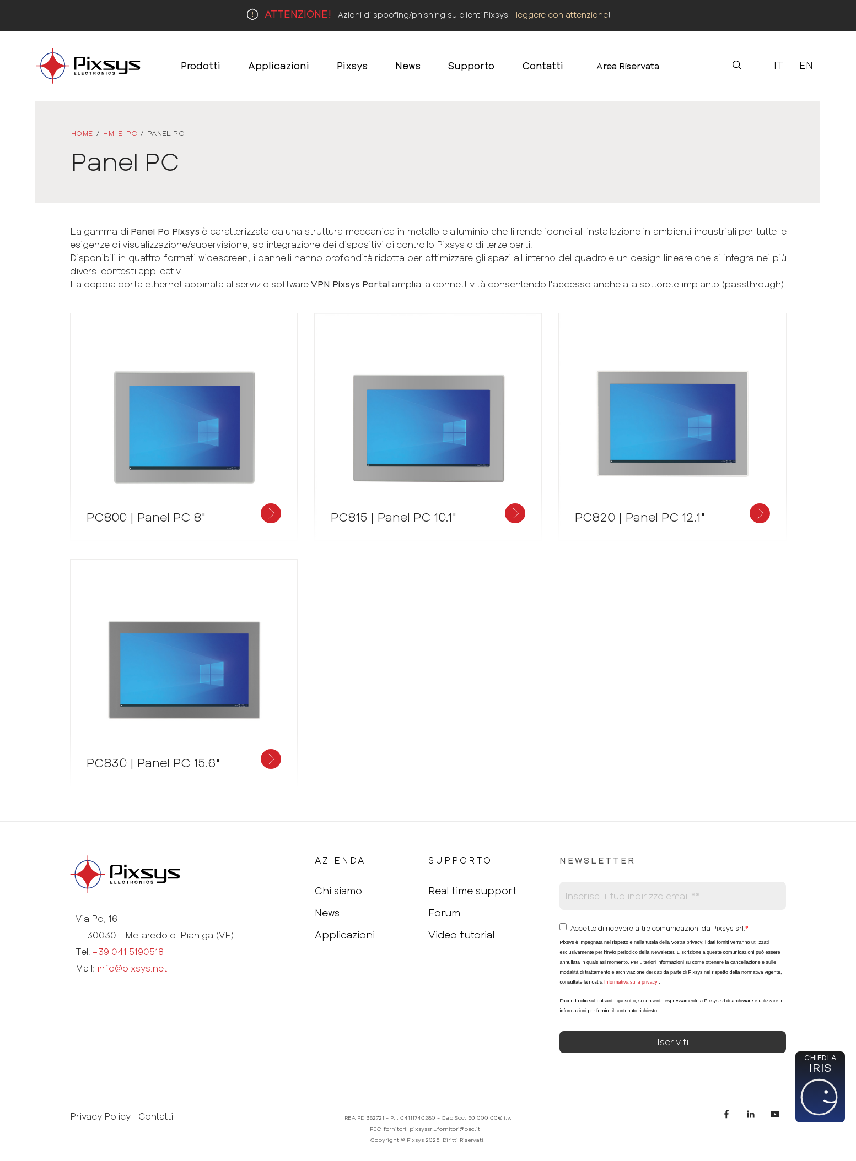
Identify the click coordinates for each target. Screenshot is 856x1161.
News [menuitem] (408, 65)
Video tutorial (461, 935)
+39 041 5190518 (128, 951)
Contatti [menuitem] (542, 65)
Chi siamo (338, 891)
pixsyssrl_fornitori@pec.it (445, 1128)
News (327, 913)
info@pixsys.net (132, 968)
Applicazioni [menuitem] (278, 65)
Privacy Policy (100, 1116)
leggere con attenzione (562, 14)
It (778, 65)
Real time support (472, 891)
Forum (444, 913)
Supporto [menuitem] (471, 65)
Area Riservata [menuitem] (627, 66)
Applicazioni (345, 935)
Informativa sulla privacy (631, 982)
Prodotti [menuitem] (200, 65)
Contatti (155, 1116)
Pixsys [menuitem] (352, 65)
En (806, 65)
